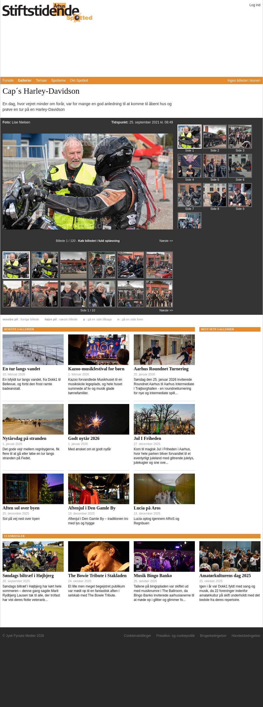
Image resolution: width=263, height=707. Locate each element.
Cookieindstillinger (137, 636)
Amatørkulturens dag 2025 (225, 575)
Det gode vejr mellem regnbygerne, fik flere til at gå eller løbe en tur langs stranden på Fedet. (31, 453)
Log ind (255, 5)
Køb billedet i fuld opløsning (99, 240)
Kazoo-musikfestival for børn (96, 368)
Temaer (41, 80)
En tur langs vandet (21, 368)
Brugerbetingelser (213, 636)
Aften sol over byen (21, 508)
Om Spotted (79, 80)
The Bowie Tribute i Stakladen (97, 575)
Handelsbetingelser (246, 636)
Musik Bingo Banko (153, 575)
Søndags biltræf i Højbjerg (28, 575)
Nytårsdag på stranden (24, 438)
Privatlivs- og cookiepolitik (175, 636)
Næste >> (166, 240)
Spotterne (58, 80)
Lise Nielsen (21, 122)
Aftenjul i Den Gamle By (92, 508)
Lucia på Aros (147, 508)
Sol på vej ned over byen (21, 519)
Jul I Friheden (147, 438)
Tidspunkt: (120, 122)
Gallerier (25, 80)
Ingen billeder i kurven (244, 80)
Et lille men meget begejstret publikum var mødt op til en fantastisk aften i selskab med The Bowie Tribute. (96, 590)
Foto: (7, 122)
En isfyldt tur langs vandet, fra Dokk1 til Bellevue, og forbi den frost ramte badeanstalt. (32, 384)
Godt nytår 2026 (84, 438)
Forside (8, 80)
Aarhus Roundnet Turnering (161, 368)
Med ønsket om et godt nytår (89, 449)
